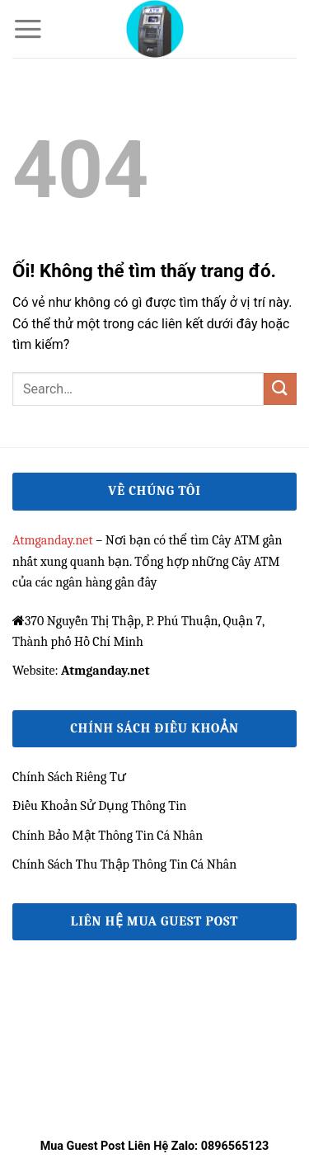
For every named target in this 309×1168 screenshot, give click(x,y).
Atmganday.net (52, 540)
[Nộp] (280, 389)
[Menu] (28, 29)
